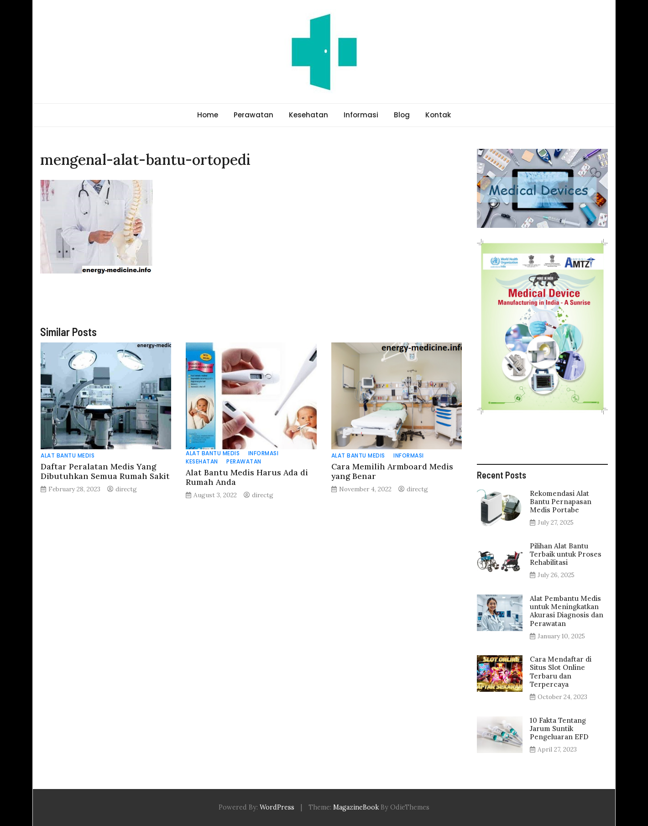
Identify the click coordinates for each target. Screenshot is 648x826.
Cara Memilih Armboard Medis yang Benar (392, 471)
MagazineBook (356, 807)
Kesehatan (308, 115)
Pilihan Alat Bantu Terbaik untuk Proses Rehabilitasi (565, 554)
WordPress (277, 807)
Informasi (361, 115)
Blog (402, 115)
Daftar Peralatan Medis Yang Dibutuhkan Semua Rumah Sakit (105, 471)
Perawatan (253, 115)
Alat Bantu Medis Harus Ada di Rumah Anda (247, 477)
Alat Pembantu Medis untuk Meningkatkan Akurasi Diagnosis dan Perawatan (566, 611)
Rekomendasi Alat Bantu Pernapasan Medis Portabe (560, 501)
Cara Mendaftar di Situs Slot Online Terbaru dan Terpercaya (560, 672)
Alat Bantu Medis (67, 455)
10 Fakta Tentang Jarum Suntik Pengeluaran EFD (559, 728)
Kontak (438, 115)
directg (126, 489)
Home (207, 115)
